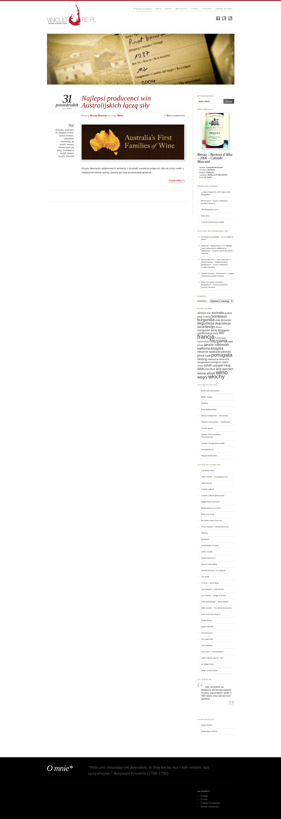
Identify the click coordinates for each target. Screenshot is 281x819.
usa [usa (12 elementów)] (200, 368)
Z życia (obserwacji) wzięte (212, 222)
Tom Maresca (207, 645)
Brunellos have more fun (211, 520)
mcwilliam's (68, 150)
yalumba (70, 156)
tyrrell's (61, 156)
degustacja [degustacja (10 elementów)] (205, 323)
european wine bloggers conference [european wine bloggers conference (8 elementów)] (213, 331)
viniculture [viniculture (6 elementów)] (209, 369)
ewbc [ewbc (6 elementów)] (215, 333)
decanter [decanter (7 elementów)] (226, 320)
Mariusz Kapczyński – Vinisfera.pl (215, 422)
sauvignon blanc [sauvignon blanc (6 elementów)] (219, 362)
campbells (69, 138)
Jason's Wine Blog (209, 564)
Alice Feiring (206, 483)
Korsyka (204, 253)
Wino (158, 9)
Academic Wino (207, 470)
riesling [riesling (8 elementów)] (202, 359)
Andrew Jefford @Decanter (212, 495)
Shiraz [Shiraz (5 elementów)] (200, 365)
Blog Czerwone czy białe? (212, 282)
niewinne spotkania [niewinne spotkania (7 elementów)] (209, 351)
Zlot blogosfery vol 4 (209, 209)
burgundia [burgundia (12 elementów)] (205, 320)
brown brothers (66, 135)
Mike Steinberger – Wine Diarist (214, 602)
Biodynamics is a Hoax (211, 508)
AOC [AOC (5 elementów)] (208, 313)
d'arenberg (65, 141)
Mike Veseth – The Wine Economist (216, 608)
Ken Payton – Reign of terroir (213, 595)
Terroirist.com (207, 633)
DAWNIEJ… (203, 301)
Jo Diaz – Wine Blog (210, 583)
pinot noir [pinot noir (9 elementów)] (204, 355)
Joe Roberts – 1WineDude (212, 589)
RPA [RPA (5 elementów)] (227, 359)
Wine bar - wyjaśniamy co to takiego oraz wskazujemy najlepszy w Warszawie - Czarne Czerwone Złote (216, 248)
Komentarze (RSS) (209, 731)
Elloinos (204, 533)
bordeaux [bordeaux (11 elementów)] (219, 316)
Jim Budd (205, 577)
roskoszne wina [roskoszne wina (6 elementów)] (215, 359)
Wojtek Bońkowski (209, 456)
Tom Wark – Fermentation (212, 652)
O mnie (194, 9)
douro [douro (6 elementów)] (218, 327)
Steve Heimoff (207, 627)
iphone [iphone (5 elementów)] (200, 345)
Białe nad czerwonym (210, 391)
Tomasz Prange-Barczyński (212, 443)
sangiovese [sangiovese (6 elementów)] (203, 362)
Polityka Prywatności (210, 803)
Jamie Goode (207, 552)
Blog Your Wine (207, 514)
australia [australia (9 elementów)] (218, 313)
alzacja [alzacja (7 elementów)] (201, 312)
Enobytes (205, 539)
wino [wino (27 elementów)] (222, 372)
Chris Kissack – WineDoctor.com (215, 527)
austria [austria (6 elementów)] (228, 313)
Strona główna (142, 9)
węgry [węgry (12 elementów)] (202, 377)
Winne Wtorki (224, 9)
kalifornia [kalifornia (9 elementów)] (203, 348)
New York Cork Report (210, 614)
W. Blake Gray (207, 664)
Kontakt (207, 9)
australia (59, 130)
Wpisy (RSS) (206, 725)
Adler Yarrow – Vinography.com (214, 477)
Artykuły (181, 9)
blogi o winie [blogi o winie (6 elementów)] (204, 316)
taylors (70, 153)
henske (70, 144)
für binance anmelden (210, 237)
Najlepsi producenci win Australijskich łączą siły (116, 101)
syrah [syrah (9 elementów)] (208, 365)
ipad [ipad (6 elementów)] (230, 341)
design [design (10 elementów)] (210, 327)
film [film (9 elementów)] (221, 333)
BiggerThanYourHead (210, 502)
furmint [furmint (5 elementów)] (218, 338)
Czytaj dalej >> (177, 180)
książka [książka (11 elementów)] (217, 348)
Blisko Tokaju (206, 397)
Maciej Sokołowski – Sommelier (214, 416)
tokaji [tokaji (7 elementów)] (227, 365)
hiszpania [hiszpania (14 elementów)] (219, 340)
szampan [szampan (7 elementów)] (217, 365)
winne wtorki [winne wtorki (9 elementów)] (206, 373)
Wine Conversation (209, 670)
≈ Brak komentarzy (175, 115)
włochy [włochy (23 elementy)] (216, 377)
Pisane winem (207, 428)
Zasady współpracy (210, 806)
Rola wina (205, 216)
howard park (64, 147)
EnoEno (204, 403)
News (168, 9)
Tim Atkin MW (207, 639)
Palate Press (206, 620)
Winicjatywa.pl (207, 449)
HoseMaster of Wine (210, 545)
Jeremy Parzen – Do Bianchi (213, 570)
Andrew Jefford (207, 489)
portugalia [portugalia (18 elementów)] (221, 355)
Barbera (211, 170)
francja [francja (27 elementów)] (205, 336)
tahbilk (63, 153)
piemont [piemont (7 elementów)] (226, 351)
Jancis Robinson (208, 558)
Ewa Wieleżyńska (208, 409)
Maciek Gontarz (208, 273)
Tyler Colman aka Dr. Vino (212, 658)
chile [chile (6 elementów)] (217, 320)
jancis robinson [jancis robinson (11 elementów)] (216, 345)
